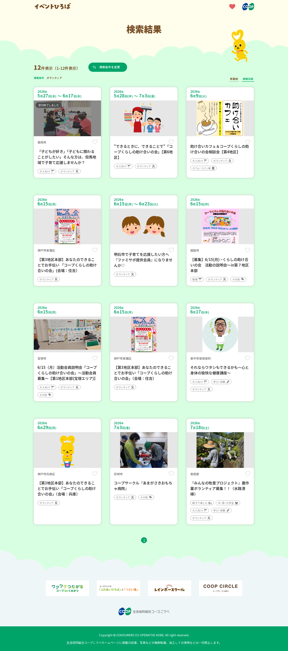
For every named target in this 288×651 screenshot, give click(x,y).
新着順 (234, 79)
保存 (94, 142)
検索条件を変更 (109, 67)
